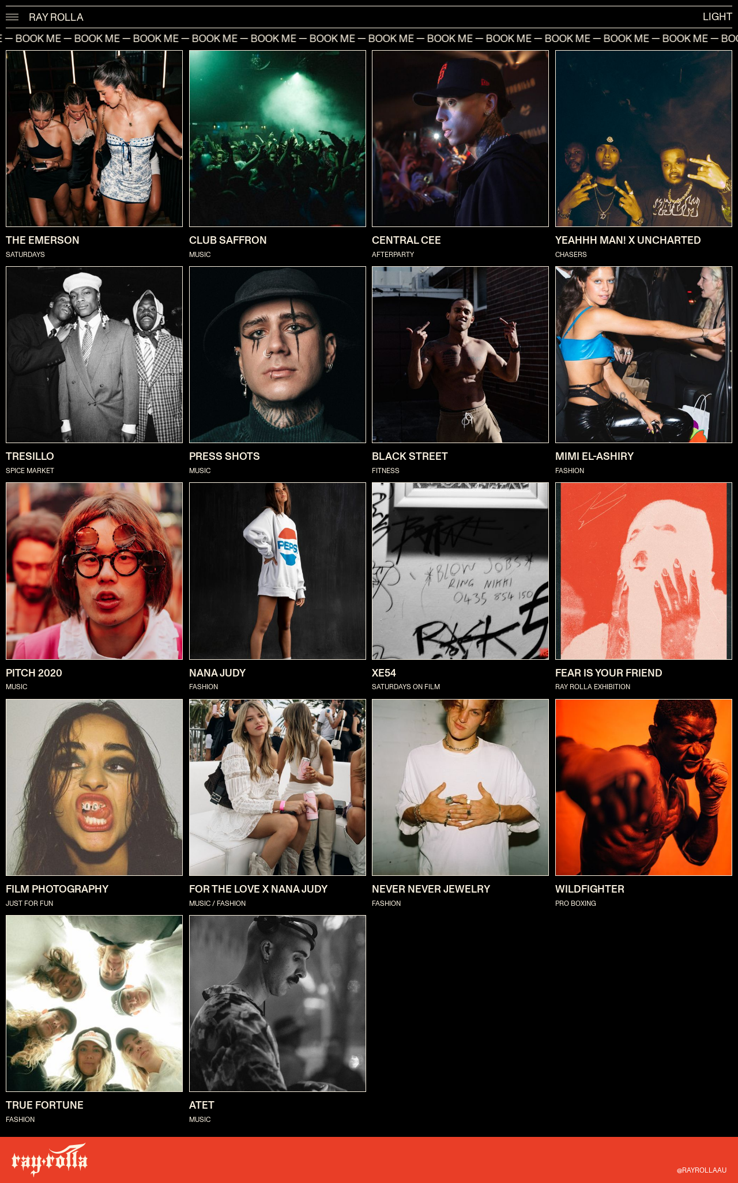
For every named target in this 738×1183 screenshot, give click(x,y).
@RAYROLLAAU (701, 1171)
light (717, 17)
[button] (13, 17)
